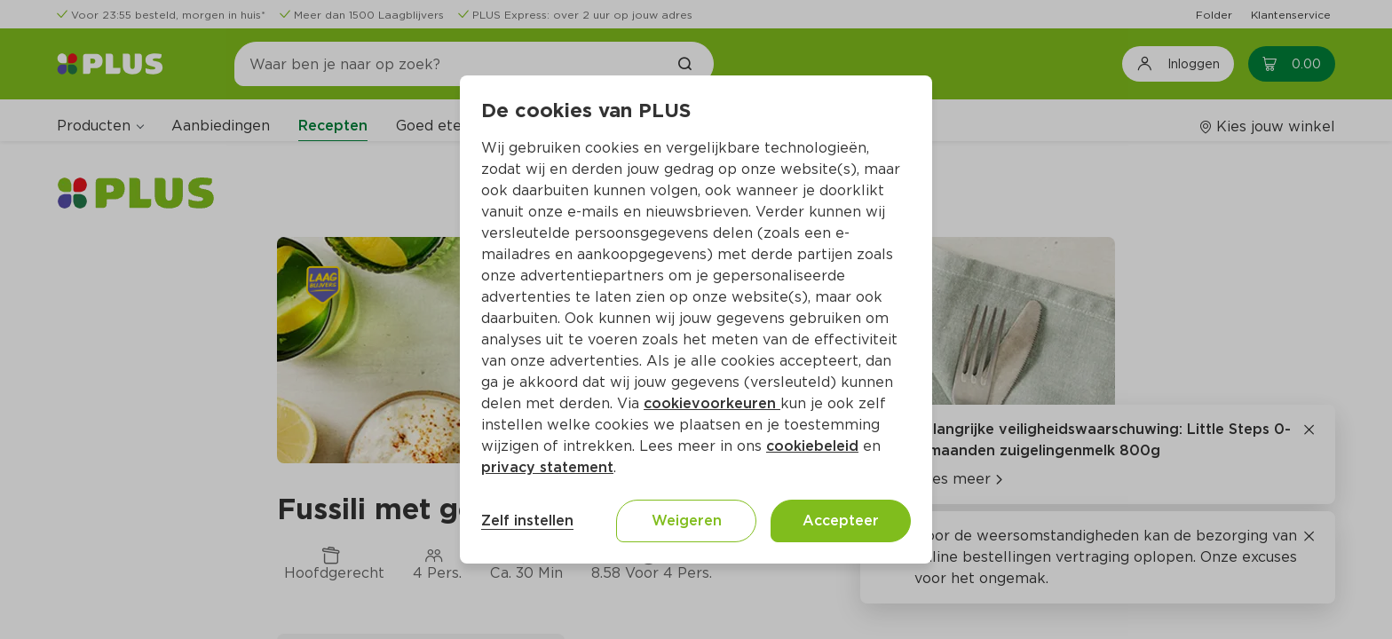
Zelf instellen (527, 520)
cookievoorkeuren (712, 403)
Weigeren (687, 520)
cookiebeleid (812, 446)
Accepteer (841, 520)
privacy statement (547, 467)
